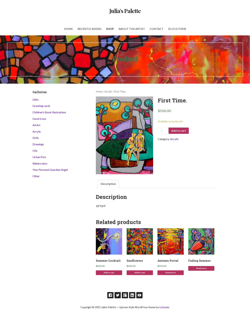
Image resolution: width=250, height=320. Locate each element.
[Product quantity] (163, 131)
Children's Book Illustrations (49, 112)
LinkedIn (132, 295)
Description (108, 183)
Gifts (36, 99)
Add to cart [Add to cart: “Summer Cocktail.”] (109, 272)
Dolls (36, 137)
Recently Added (89, 28)
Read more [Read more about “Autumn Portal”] (170, 272)
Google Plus (125, 295)
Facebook (110, 295)
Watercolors (40, 163)
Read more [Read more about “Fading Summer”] (201, 268)
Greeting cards (41, 105)
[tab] (108, 184)
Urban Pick (39, 157)
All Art (36, 125)
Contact (156, 28)
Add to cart (178, 130)
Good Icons (39, 118)
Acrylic (108, 91)
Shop (110, 28)
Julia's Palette (125, 10)
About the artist (132, 28)
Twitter (118, 295)
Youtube (139, 295)
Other (36, 176)
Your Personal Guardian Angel (50, 169)
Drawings (38, 144)
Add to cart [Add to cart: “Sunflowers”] (139, 272)
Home (68, 28)
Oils (35, 150)
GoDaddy (164, 307)
